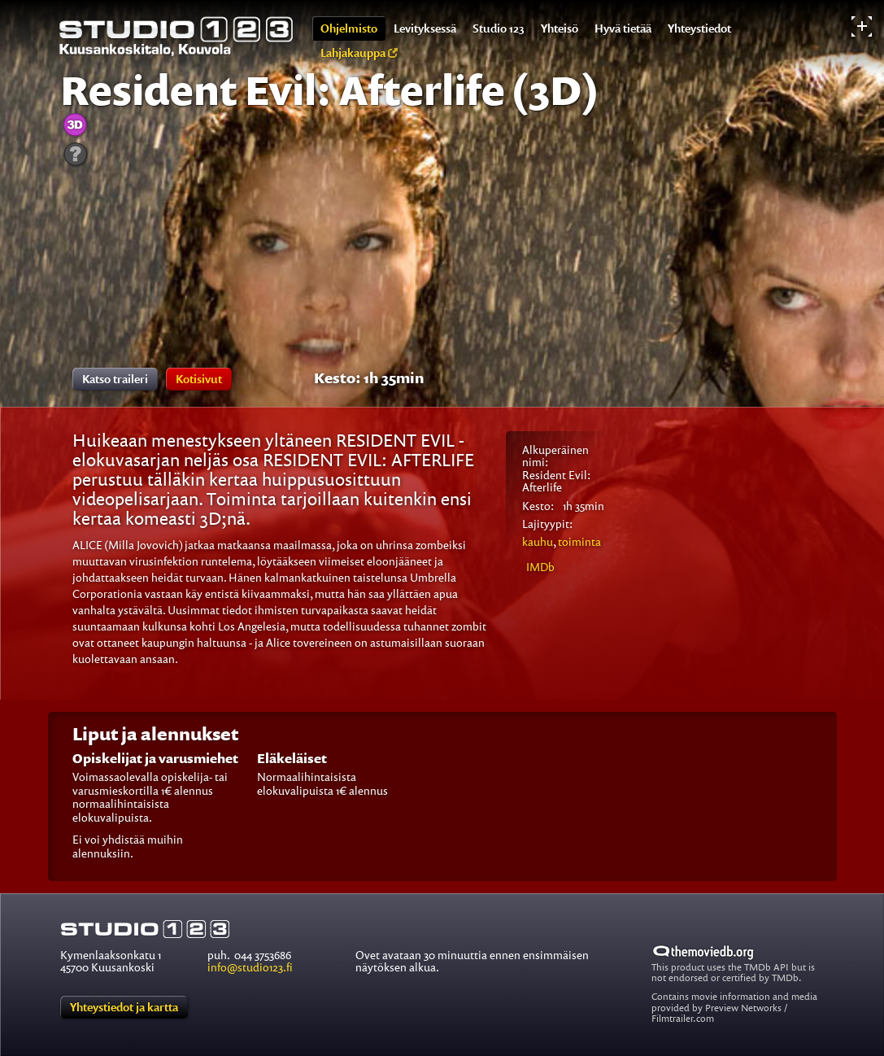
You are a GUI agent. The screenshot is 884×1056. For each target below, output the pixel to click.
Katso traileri (115, 378)
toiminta (561, 545)
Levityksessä (425, 28)
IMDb (540, 566)
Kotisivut (199, 378)
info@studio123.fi (250, 967)
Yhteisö (559, 28)
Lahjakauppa (359, 52)
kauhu (537, 541)
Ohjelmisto (348, 28)
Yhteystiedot (699, 28)
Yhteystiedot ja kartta (124, 1007)
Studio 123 (498, 28)
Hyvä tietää (622, 28)
